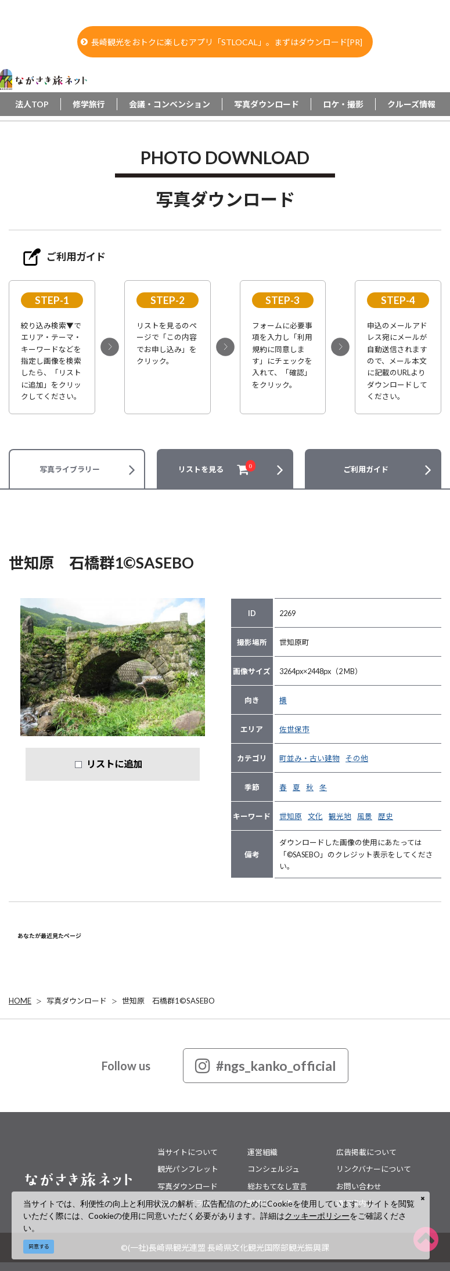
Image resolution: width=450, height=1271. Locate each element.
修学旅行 (89, 104)
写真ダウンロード (266, 104)
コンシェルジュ (273, 1169)
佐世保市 (294, 729)
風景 (364, 816)
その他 (356, 758)
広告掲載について (366, 1152)
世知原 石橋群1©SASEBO (168, 1000)
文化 (315, 816)
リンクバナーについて (373, 1169)
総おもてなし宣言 (277, 1186)
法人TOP (32, 104)
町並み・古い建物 (309, 758)
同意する (38, 1246)
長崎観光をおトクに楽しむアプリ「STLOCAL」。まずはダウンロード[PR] (221, 42)
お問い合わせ (358, 1186)
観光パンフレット (187, 1169)
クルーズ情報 (411, 104)
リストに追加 (114, 763)
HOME (20, 1000)
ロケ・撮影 (343, 104)
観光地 (340, 816)
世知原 (290, 816)
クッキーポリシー (317, 1216)
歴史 (385, 816)
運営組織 (262, 1152)
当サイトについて (187, 1152)
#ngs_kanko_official (265, 1065)
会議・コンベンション (169, 104)
